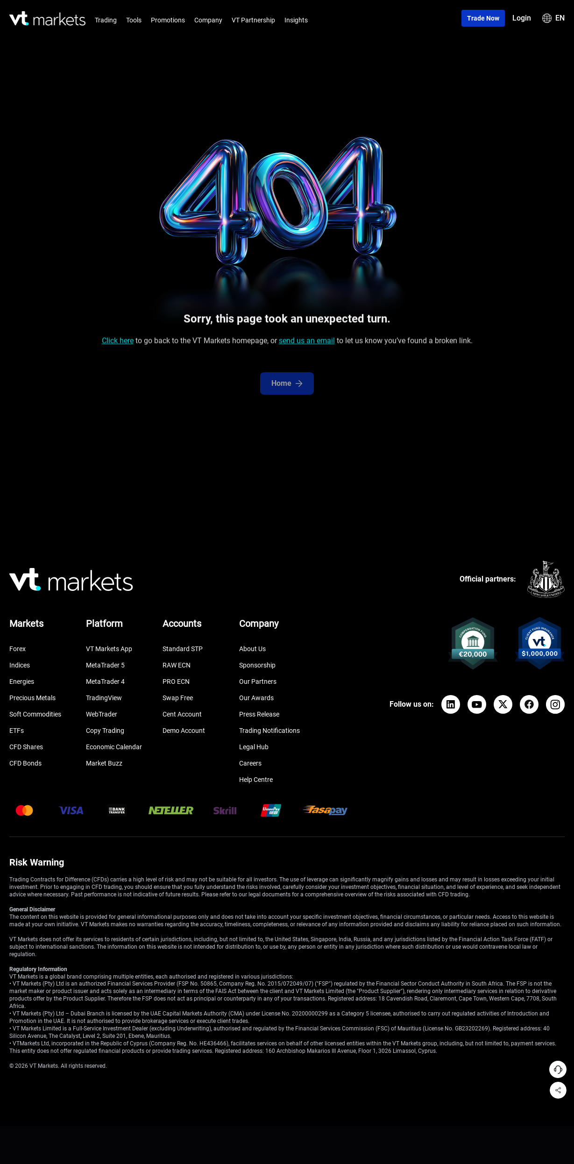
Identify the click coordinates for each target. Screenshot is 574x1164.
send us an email (307, 344)
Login (521, 18)
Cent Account (182, 714)
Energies (21, 681)
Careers (250, 763)
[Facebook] (529, 704)
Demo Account (184, 730)
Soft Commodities (35, 714)
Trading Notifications (269, 730)
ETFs (16, 730)
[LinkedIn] (450, 704)
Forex (17, 649)
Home (287, 394)
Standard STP (183, 649)
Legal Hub (254, 747)
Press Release (259, 714)
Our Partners (257, 681)
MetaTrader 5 (105, 665)
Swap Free (178, 698)
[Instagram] (555, 704)
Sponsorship (257, 665)
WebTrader (101, 714)
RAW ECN (177, 665)
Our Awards (256, 698)
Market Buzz (104, 763)
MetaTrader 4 (105, 681)
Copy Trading (105, 730)
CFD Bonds (25, 763)
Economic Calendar (114, 747)
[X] (503, 704)
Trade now (483, 18)
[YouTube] (477, 704)
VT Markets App (109, 649)
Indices (19, 665)
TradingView (104, 698)
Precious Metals (32, 698)
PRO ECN (176, 681)
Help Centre (256, 779)
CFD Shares (26, 747)
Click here (118, 344)
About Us (252, 649)
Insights (296, 20)
